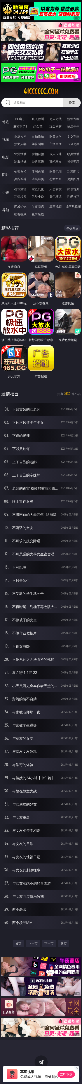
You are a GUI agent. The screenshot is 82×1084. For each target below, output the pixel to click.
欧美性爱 (73, 154)
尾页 (64, 944)
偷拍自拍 (38, 154)
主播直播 (55, 144)
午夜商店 (38, 207)
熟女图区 (55, 179)
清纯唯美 (38, 179)
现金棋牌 (55, 126)
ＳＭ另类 (73, 144)
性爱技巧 (73, 196)
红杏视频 (20, 214)
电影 (5, 157)
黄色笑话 (55, 196)
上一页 (33, 944)
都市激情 (20, 189)
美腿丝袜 (20, 179)
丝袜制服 (38, 144)
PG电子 (20, 119)
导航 (5, 209)
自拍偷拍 (38, 136)
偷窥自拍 (20, 171)
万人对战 (55, 119)
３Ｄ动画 (73, 136)
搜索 (72, 103)
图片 (5, 174)
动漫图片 (73, 171)
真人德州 (38, 119)
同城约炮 (20, 207)
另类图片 (73, 179)
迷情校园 (20, 196)
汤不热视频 (73, 207)
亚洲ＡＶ (20, 136)
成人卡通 (55, 154)
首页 (18, 944)
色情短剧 (38, 214)
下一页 (49, 944)
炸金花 (37, 126)
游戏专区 (73, 119)
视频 (5, 139)
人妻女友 (55, 189)
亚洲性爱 (20, 154)
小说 (5, 192)
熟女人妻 (20, 144)
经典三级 (38, 161)
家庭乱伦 (38, 189)
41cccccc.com (41, 91)
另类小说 (38, 196)
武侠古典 (73, 189)
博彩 (5, 122)
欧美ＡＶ (55, 136)
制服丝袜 (20, 161)
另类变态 (73, 161)
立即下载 (66, 1074)
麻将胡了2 (20, 126)
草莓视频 (55, 207)
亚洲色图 (38, 171)
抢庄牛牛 (73, 126)
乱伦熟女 (55, 161)
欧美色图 (55, 171)
